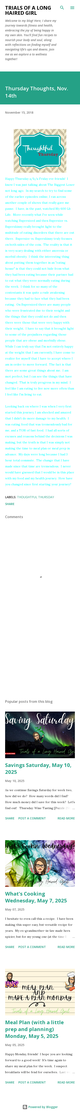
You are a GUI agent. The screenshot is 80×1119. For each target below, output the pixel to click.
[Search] (62, 7)
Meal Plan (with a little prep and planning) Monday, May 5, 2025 (34, 1029)
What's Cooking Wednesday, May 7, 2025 (36, 897)
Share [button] (10, 504)
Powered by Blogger (40, 1107)
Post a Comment (32, 818)
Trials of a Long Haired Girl (28, 10)
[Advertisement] (40, 658)
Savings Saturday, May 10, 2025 (38, 768)
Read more (66, 818)
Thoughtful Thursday (35, 497)
